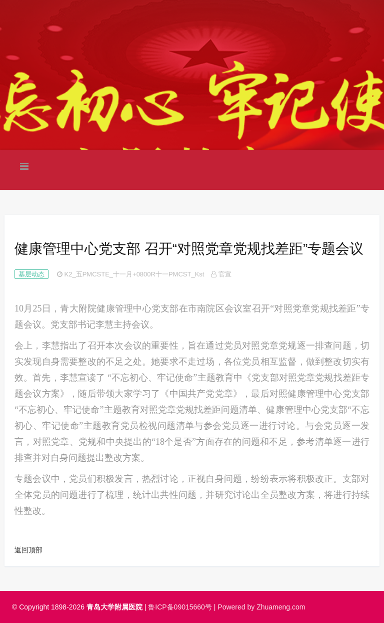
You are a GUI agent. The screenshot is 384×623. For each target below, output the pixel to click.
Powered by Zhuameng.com (261, 607)
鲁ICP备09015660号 (180, 607)
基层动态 (31, 274)
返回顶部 (28, 550)
